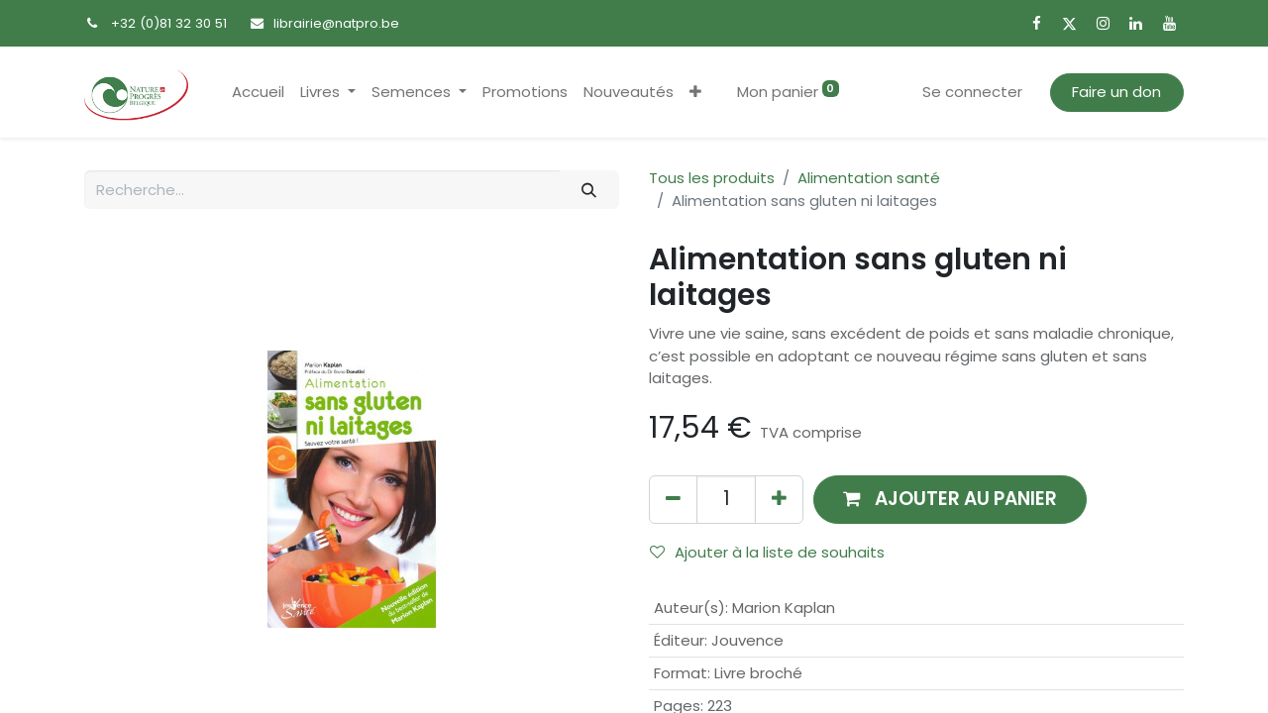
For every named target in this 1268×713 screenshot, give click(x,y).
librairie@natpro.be (336, 23)
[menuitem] (258, 92)
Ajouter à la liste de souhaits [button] (767, 552)
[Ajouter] (779, 499)
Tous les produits (712, 177)
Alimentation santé (868, 177)
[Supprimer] (673, 499)
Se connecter (972, 91)
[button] (695, 92)
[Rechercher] (589, 189)
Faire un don (1116, 91)
